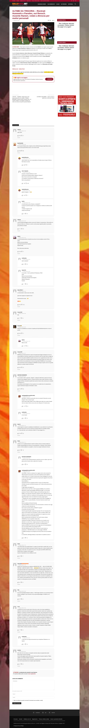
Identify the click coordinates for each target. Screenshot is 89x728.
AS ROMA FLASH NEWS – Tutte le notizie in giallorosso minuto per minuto (45, 97)
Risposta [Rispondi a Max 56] (18, 435)
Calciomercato (51, 4)
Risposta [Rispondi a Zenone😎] (18, 335)
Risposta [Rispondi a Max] (18, 601)
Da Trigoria (63, 4)
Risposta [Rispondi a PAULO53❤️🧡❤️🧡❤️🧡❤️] (18, 584)
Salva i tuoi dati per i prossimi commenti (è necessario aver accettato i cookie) (28, 700)
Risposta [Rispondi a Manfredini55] (18, 152)
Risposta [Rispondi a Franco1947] (18, 320)
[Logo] (20, 4)
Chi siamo (13, 0)
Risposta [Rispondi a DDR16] (18, 253)
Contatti (17, 0)
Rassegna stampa (42, 4)
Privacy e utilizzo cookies (35, 0)
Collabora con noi (23, 0)
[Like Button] (18, 135)
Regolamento (29, 0)
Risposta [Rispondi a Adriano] (18, 137)
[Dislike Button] (21, 135)
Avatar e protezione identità (45, 0)
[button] (75, 4)
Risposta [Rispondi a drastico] (18, 666)
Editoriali (70, 4)
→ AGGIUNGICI (49, 79)
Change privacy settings (18, 725)
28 (53, 20)
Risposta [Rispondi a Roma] (18, 452)
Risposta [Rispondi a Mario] (18, 558)
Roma (18, 441)
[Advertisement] (33, 114)
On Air (57, 4)
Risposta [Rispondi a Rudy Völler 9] (18, 306)
